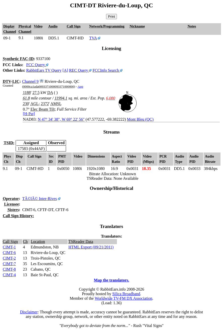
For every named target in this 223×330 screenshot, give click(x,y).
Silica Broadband (126, 294)
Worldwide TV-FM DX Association (123, 298)
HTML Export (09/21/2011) (90, 247)
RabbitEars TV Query (43, 70)
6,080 (110, 98)
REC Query (80, 70)
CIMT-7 (9, 264)
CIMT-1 (9, 247)
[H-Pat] (29, 114)
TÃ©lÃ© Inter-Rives (39, 198)
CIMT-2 (9, 258)
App (80, 86)
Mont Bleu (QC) (140, 119)
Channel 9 (30, 81)
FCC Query (37, 65)
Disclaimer (29, 312)
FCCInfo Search (107, 70)
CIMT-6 (9, 252)
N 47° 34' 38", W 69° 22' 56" (61, 119)
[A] (65, 70)
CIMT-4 (9, 275)
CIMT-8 (9, 269)
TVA (93, 38)
